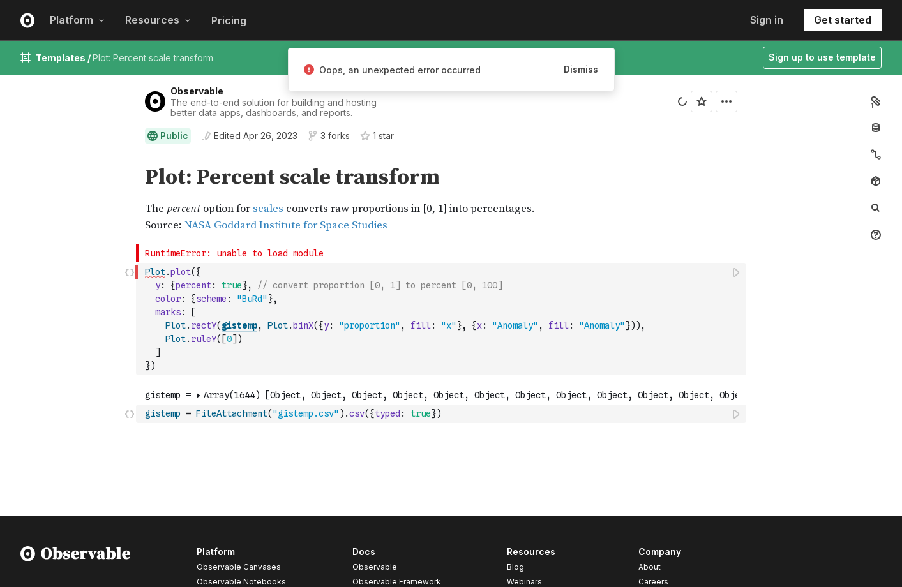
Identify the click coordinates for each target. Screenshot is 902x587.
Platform (77, 19)
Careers (653, 581)
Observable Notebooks (241, 581)
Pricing (228, 20)
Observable (196, 90)
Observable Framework (396, 581)
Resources (158, 19)
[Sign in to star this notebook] (701, 101)
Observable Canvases (239, 567)
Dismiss (581, 69)
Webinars (524, 581)
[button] (129, 160)
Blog (515, 567)
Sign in (766, 19)
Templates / (64, 57)
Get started (842, 19)
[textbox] (442, 319)
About (649, 567)
